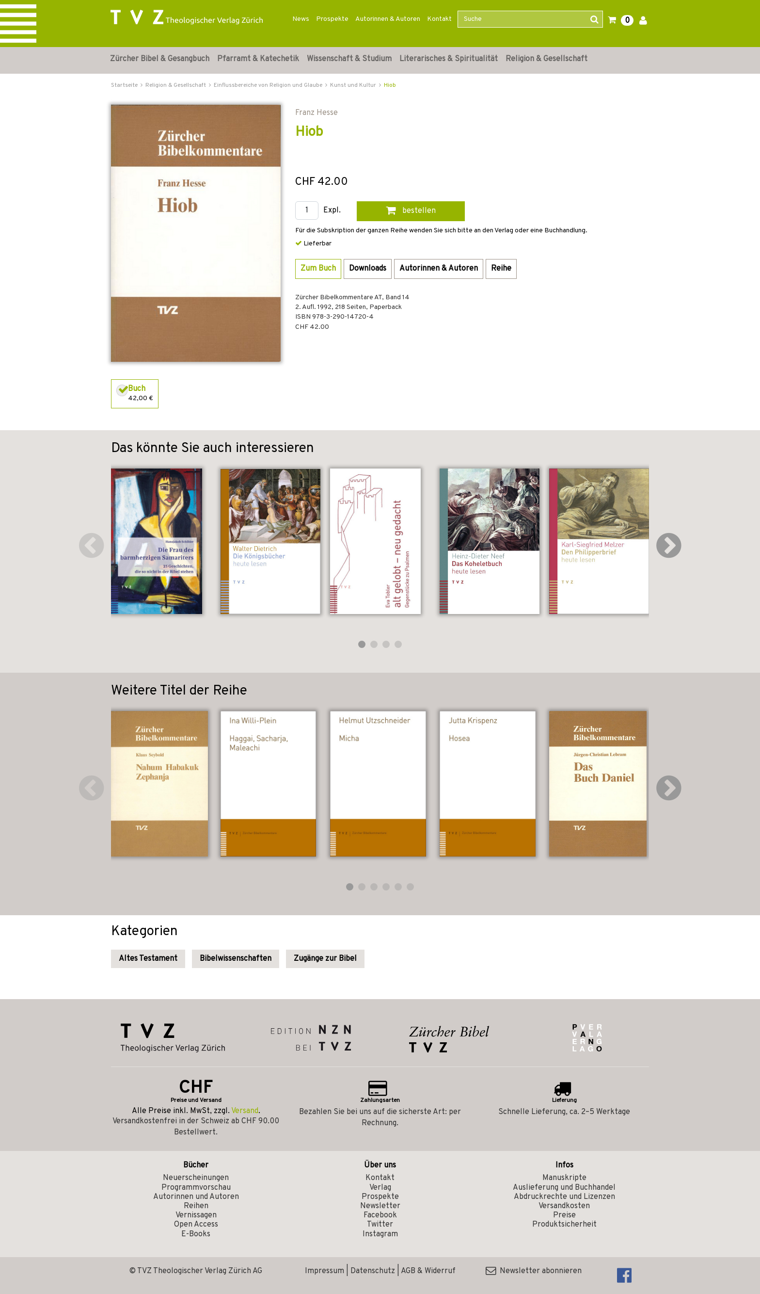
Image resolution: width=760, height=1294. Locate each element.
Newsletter (380, 1206)
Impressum (324, 1271)
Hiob (390, 85)
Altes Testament (148, 959)
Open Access (196, 1224)
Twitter (380, 1224)
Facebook (380, 1215)
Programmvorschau (196, 1188)
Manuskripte (564, 1178)
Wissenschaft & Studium (349, 59)
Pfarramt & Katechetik (258, 59)
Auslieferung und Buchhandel (564, 1188)
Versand (244, 1111)
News (300, 19)
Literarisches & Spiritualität (448, 59)
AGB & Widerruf (428, 1271)
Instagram (380, 1234)
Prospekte (332, 19)
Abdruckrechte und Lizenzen (564, 1197)
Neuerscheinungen (196, 1178)
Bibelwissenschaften (235, 959)
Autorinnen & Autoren (387, 19)
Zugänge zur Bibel (325, 959)
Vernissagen (196, 1215)
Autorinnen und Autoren (196, 1197)
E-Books (195, 1234)
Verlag (380, 1188)
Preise (564, 1215)
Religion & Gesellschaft (546, 59)
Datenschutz (372, 1271)
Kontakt (439, 19)
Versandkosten (564, 1206)
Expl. (332, 210)
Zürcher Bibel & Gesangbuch (159, 59)
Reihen (196, 1206)
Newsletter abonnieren (534, 1271)
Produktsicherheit (564, 1224)
